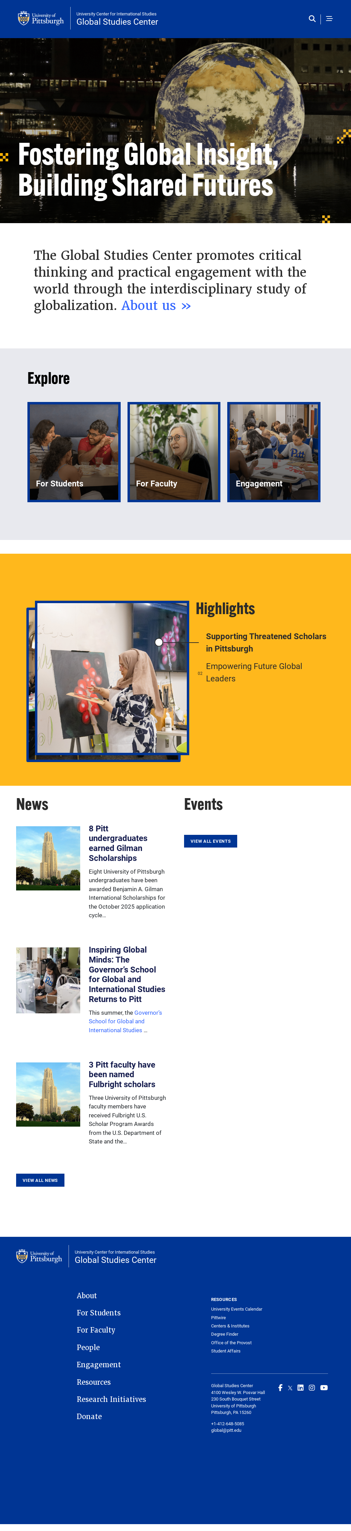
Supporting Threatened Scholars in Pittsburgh (266, 642)
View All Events (211, 841)
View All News (40, 1180)
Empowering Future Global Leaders (254, 672)
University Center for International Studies (116, 13)
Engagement (99, 1364)
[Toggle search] (314, 19)
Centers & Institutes (230, 1326)
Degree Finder (224, 1334)
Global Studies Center (117, 21)
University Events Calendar (236, 1309)
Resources (94, 1382)
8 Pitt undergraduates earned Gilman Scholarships (118, 843)
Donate (89, 1416)
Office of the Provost (231, 1343)
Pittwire (218, 1318)
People (88, 1347)
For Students (99, 1313)
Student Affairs (226, 1351)
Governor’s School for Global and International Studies (125, 1021)
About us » (157, 305)
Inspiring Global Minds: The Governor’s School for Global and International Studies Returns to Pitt (127, 974)
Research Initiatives (111, 1399)
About (87, 1295)
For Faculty (96, 1330)
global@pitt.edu (226, 1430)
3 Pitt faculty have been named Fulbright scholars (122, 1074)
